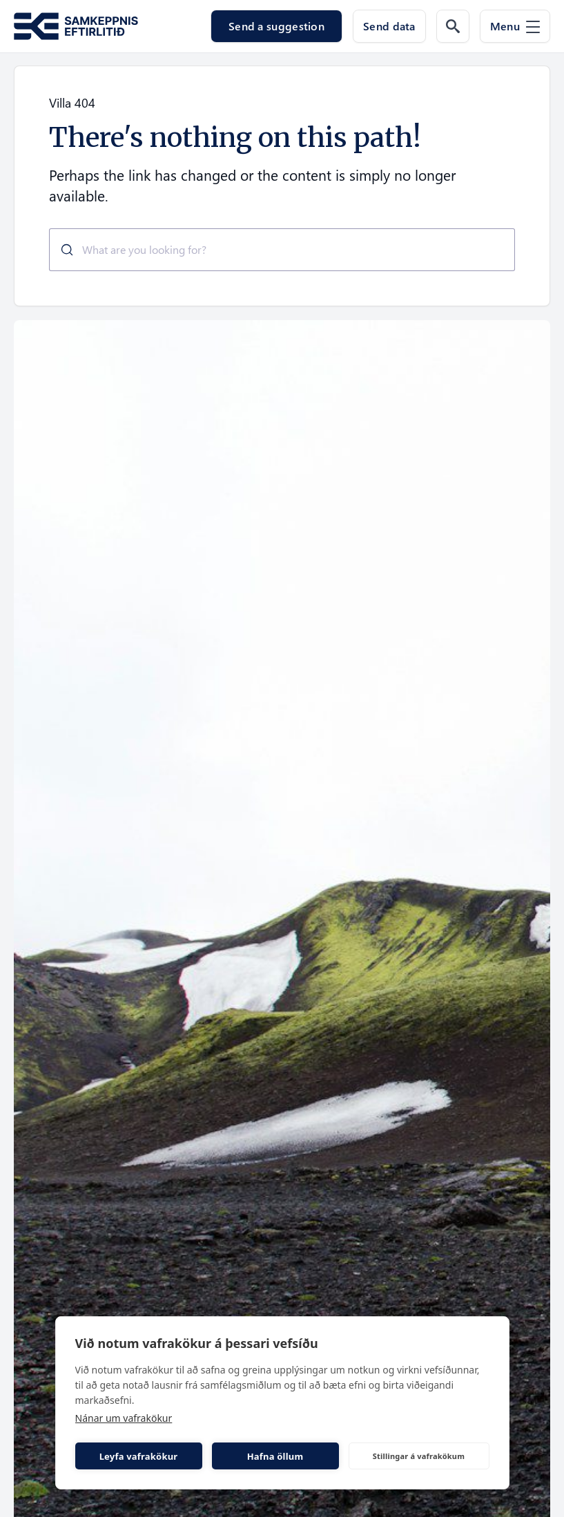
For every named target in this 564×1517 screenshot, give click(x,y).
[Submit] (62, 250)
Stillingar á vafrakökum (419, 1456)
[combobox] (282, 249)
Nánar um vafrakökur (124, 1418)
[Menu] (515, 26)
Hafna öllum (275, 1456)
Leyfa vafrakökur (138, 1456)
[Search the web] (452, 26)
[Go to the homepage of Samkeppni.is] (76, 26)
